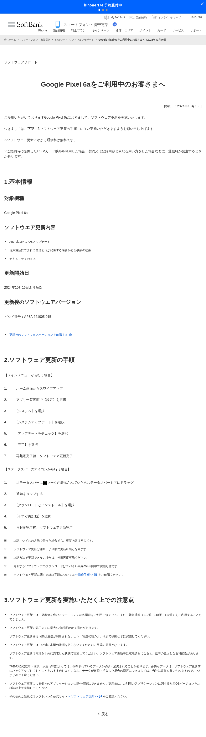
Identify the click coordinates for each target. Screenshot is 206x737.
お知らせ (60, 39)
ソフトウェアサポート (81, 39)
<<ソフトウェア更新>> (85, 696)
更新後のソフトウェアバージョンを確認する (40, 334)
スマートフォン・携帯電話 (35, 39)
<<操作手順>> (86, 574)
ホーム (12, 39)
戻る (103, 714)
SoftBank (25, 24)
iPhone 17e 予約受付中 (103, 5)
